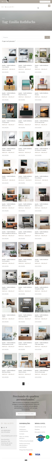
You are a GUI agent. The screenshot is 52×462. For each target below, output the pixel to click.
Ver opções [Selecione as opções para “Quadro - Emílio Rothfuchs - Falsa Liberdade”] (38, 321)
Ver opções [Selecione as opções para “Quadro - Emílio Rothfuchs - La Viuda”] (38, 266)
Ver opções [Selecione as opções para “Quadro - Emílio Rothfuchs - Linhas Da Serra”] (21, 266)
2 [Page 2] (25, 384)
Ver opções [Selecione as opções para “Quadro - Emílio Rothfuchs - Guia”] (21, 293)
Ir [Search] (47, 37)
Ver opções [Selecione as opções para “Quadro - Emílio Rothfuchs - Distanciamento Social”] (5, 349)
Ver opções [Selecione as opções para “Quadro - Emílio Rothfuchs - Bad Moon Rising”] (5, 377)
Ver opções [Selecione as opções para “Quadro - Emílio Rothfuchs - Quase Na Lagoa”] (38, 210)
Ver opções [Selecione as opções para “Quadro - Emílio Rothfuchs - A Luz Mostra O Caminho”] (38, 155)
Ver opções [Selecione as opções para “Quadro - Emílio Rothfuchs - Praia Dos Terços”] (21, 99)
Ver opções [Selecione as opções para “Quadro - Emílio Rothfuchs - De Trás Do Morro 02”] (21, 182)
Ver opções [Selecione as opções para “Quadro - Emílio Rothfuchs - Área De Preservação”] (38, 377)
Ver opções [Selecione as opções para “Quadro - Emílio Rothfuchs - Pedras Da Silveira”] (38, 238)
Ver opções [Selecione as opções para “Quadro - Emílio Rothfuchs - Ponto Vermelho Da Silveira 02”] (5, 238)
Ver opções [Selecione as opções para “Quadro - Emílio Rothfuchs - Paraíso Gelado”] (21, 72)
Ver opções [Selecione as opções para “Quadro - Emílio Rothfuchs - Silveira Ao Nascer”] (5, 210)
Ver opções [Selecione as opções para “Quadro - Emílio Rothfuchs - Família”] (5, 182)
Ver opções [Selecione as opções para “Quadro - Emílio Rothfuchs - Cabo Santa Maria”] (38, 349)
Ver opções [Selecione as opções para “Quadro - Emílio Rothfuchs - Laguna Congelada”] (5, 155)
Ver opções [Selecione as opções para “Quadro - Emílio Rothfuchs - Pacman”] (38, 99)
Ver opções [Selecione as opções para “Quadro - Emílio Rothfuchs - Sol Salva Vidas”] (5, 99)
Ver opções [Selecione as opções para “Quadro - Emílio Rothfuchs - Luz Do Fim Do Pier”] (38, 127)
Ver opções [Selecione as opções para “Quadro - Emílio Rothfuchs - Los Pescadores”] (5, 266)
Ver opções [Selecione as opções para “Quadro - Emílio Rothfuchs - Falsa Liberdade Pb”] (21, 321)
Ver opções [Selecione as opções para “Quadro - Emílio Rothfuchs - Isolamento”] (5, 293)
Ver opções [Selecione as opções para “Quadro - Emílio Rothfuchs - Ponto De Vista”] (21, 238)
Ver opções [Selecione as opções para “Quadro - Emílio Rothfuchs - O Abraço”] (21, 127)
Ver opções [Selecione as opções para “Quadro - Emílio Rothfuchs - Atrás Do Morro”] (21, 377)
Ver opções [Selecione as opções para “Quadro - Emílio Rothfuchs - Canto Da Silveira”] (21, 349)
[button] (49, 6)
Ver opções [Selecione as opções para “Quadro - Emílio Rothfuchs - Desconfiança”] (38, 182)
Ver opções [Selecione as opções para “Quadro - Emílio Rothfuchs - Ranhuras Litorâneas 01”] (21, 210)
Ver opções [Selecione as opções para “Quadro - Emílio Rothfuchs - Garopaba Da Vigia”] (38, 293)
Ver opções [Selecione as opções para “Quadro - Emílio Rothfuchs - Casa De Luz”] (21, 155)
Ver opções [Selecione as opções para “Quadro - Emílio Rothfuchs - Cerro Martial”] (5, 72)
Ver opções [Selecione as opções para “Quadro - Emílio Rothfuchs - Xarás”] (38, 72)
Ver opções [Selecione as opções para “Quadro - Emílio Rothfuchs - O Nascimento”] (5, 127)
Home (3, 18)
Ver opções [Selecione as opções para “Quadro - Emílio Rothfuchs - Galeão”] (5, 321)
